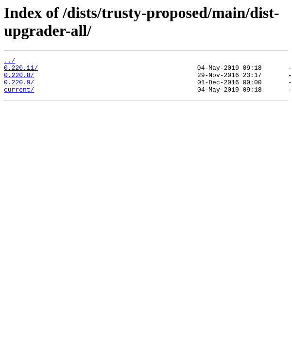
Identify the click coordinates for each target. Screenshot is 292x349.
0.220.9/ (19, 87)
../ (9, 61)
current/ (19, 96)
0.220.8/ (19, 79)
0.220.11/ (21, 70)
